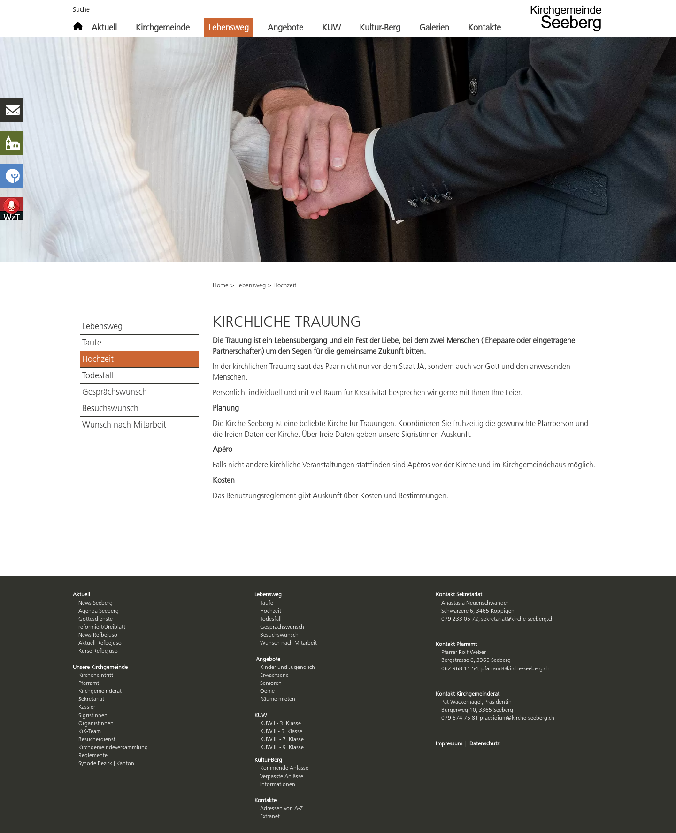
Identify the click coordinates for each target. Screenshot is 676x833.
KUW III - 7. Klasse (282, 739)
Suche (81, 9)
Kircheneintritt (95, 674)
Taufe (91, 343)
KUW (331, 28)
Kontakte (484, 28)
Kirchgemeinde (163, 28)
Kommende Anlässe (284, 767)
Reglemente (93, 754)
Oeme (267, 690)
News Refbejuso (97, 634)
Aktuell (104, 28)
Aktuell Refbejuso (100, 642)
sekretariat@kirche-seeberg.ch (517, 618)
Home (221, 285)
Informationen (277, 784)
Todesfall (97, 375)
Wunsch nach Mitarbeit (124, 425)
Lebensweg (228, 28)
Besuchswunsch (110, 408)
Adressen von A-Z (281, 807)
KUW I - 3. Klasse (280, 723)
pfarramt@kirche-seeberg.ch (515, 668)
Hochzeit (98, 359)
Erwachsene (274, 674)
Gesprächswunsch (114, 392)
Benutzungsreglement (261, 495)
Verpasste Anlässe (281, 776)
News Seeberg (95, 602)
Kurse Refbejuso (98, 650)
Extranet (270, 815)
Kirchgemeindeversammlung (113, 746)
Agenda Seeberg (98, 610)
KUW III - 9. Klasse (282, 746)
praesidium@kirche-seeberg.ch (517, 717)
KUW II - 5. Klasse (281, 731)
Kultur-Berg (380, 28)
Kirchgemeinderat (100, 690)
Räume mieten (277, 698)
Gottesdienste (95, 618)
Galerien (434, 28)
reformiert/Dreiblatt (101, 626)
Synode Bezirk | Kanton (106, 762)
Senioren (271, 682)
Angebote (285, 28)
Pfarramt (88, 682)
